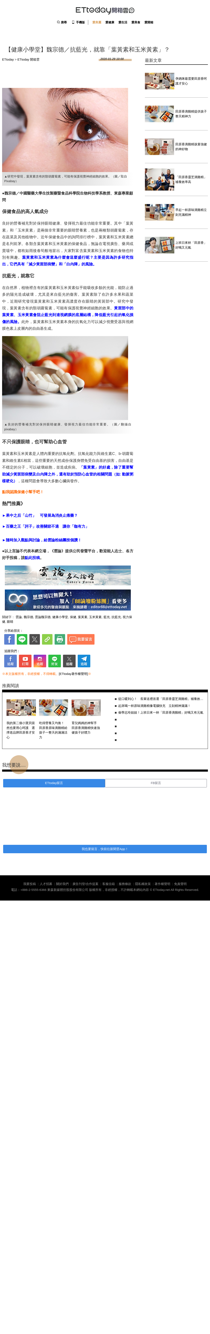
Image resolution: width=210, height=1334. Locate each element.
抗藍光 (116, 617)
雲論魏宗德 (43, 617)
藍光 (107, 617)
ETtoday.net (161, 890)
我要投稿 (29, 884)
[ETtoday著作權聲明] (73, 674)
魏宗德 (28, 617)
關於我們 (62, 884)
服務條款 (125, 884)
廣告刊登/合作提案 (85, 884)
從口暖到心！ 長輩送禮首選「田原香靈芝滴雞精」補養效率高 (160, 699)
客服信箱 (108, 884)
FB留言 (156, 783)
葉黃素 (82, 617)
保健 (73, 617)
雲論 (19, 617)
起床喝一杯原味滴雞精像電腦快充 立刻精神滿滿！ (154, 705)
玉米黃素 (95, 617)
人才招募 (46, 884)
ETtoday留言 (54, 783)
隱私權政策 (143, 884)
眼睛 (10, 621)
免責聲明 (180, 884)
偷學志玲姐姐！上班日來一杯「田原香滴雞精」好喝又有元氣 (160, 712)
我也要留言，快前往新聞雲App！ (105, 849)
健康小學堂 (60, 617)
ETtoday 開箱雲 (105, 10)
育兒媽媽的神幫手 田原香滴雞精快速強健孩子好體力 (86, 727)
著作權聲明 (162, 884)
